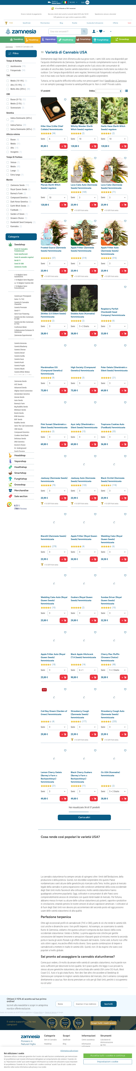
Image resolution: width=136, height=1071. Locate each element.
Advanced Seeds (20, 388)
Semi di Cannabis (50, 981)
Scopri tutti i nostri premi (103, 964)
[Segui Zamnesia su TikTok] (22, 1013)
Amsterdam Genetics (22, 394)
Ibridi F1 (17, 260)
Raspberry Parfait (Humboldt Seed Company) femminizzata (113, 300)
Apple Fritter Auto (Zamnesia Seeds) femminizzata (110, 240)
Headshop (20, 455)
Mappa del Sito (68, 1035)
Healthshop (20, 467)
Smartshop (20, 472)
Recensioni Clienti (69, 1004)
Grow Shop (48, 1006)
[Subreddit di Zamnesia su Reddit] (27, 1013)
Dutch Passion (19, 451)
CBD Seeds (18, 429)
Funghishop (20, 478)
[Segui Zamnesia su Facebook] (22, 1008)
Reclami (85, 1031)
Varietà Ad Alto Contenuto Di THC (23, 323)
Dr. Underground (20, 448)
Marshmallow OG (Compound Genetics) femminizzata (51, 354)
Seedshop (19, 244)
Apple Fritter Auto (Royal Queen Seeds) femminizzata (53, 624)
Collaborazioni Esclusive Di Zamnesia (24, 331)
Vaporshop (20, 461)
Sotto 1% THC (19, 299)
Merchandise (21, 490)
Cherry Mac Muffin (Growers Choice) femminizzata (110, 624)
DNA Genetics (19, 442)
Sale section (20, 496)
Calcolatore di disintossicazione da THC (106, 983)
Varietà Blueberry (20, 346)
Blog (64, 985)
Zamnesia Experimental (23, 335)
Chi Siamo (66, 1000)
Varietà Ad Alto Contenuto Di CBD (23, 318)
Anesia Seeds (19, 397)
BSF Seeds (18, 419)
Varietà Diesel (19, 353)
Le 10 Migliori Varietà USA (23, 283)
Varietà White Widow (22, 372)
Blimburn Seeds (20, 410)
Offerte (46, 1014)
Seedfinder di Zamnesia (116, 80)
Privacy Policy (38, 954)
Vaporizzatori (49, 989)
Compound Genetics (21, 432)
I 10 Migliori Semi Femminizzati (20, 287)
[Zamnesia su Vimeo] (32, 1008)
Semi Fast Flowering (21, 314)
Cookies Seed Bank (21, 435)
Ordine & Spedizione (89, 999)
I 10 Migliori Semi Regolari (23, 280)
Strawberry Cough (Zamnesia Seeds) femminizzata (80, 678)
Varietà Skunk (19, 369)
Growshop (20, 484)
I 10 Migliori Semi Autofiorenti (20, 276)
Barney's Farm (19, 403)
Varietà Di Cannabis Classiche (21, 303)
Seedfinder (66, 981)
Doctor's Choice (20, 445)
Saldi (46, 1018)
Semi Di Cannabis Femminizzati (21, 250)
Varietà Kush (19, 362)
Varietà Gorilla (19, 356)
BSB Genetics (19, 416)
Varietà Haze (19, 359)
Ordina (92, 91)
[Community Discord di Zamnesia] (32, 1013)
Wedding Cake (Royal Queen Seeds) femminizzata (111, 514)
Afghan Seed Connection (23, 391)
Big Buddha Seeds (21, 407)
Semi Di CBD (19, 264)
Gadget (46, 1010)
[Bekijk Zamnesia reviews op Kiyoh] (9, 504)
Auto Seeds (18, 400)
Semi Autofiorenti (21, 254)
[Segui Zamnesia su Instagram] (27, 1008)
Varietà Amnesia (20, 343)
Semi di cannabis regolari (24, 257)
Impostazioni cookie (107, 1061)
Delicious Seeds (20, 438)
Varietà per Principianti (22, 296)
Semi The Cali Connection (23, 426)
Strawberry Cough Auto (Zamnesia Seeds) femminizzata (112, 678)
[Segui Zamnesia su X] (36, 1008)
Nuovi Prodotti (68, 989)
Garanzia (85, 1027)
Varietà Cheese (20, 350)
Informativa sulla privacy (69, 1051)
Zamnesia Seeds (20, 267)
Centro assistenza (88, 981)
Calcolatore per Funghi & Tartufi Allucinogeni (106, 993)
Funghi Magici (49, 1002)
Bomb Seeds (19, 413)
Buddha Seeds (19, 423)
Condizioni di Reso (88, 1016)
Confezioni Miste (20, 327)
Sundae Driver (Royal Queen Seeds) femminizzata (111, 570)
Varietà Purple (19, 365)
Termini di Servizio (51, 954)
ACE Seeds (18, 384)
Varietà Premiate (20, 307)
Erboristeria (48, 993)
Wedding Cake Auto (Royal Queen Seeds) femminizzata (54, 570)
